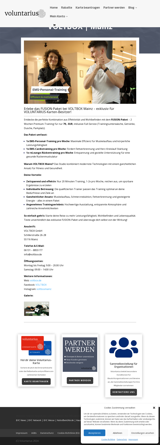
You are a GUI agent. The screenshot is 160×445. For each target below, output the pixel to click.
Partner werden (114, 8)
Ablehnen (117, 432)
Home (54, 8)
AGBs (33, 433)
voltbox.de (35, 280)
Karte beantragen (88, 8)
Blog (131, 8)
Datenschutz (122, 439)
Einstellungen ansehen (142, 432)
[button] (154, 407)
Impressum (133, 439)
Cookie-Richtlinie (108, 439)
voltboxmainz (43, 289)
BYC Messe (49, 420)
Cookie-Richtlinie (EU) (68, 433)
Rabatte (66, 8)
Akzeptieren (94, 432)
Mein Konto (57, 17)
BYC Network (34, 420)
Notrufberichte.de (65, 420)
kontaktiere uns (124, 392)
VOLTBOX (41, 284)
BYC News (21, 420)
